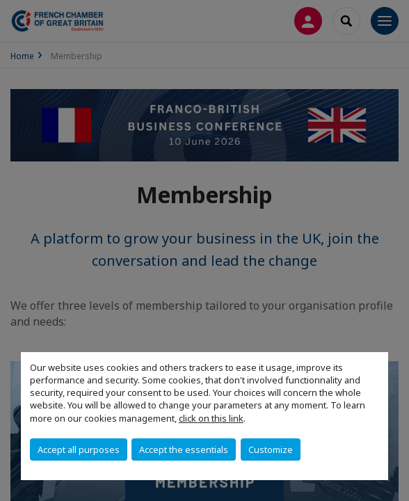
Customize (270, 449)
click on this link (211, 418)
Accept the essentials (183, 449)
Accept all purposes (79, 449)
